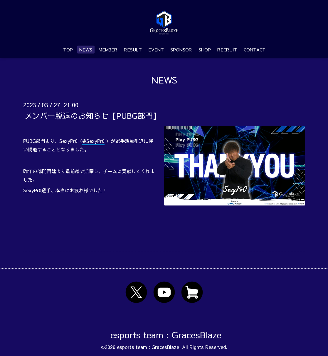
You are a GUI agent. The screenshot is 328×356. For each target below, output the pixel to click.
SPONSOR (181, 49)
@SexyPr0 (93, 141)
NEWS (85, 49)
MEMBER (108, 49)
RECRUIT (227, 49)
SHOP (205, 49)
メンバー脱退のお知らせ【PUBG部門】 (92, 115)
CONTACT (254, 49)
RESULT (133, 49)
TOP (68, 49)
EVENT (156, 49)
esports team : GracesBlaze (165, 335)
